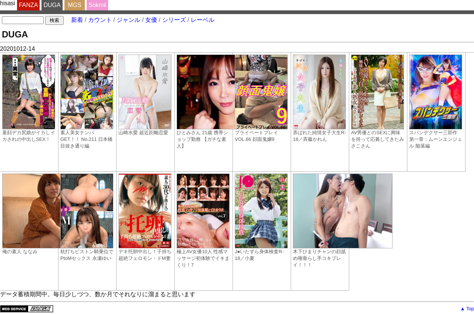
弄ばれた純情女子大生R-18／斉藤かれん (319, 98)
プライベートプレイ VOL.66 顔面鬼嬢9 (261, 98)
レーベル (202, 20)
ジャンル (128, 20)
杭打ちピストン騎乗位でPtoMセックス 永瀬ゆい (86, 217)
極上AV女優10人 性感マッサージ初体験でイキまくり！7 (203, 220)
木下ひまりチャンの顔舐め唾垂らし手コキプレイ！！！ (321, 220)
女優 (151, 20)
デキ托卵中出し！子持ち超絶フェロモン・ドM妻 (144, 217)
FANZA (28, 5)
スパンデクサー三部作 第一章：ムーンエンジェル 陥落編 (435, 101)
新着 (77, 20)
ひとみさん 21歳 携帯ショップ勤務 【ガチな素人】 (205, 101)
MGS (74, 5)
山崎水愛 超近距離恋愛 (144, 94)
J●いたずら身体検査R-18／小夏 (261, 217)
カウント (100, 20)
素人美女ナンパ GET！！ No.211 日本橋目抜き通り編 (86, 101)
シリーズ (174, 20)
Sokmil (97, 5)
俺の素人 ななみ (30, 213)
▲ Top (467, 308)
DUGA (51, 5)
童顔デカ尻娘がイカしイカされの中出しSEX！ (28, 98)
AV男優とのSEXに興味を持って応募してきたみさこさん (377, 101)
